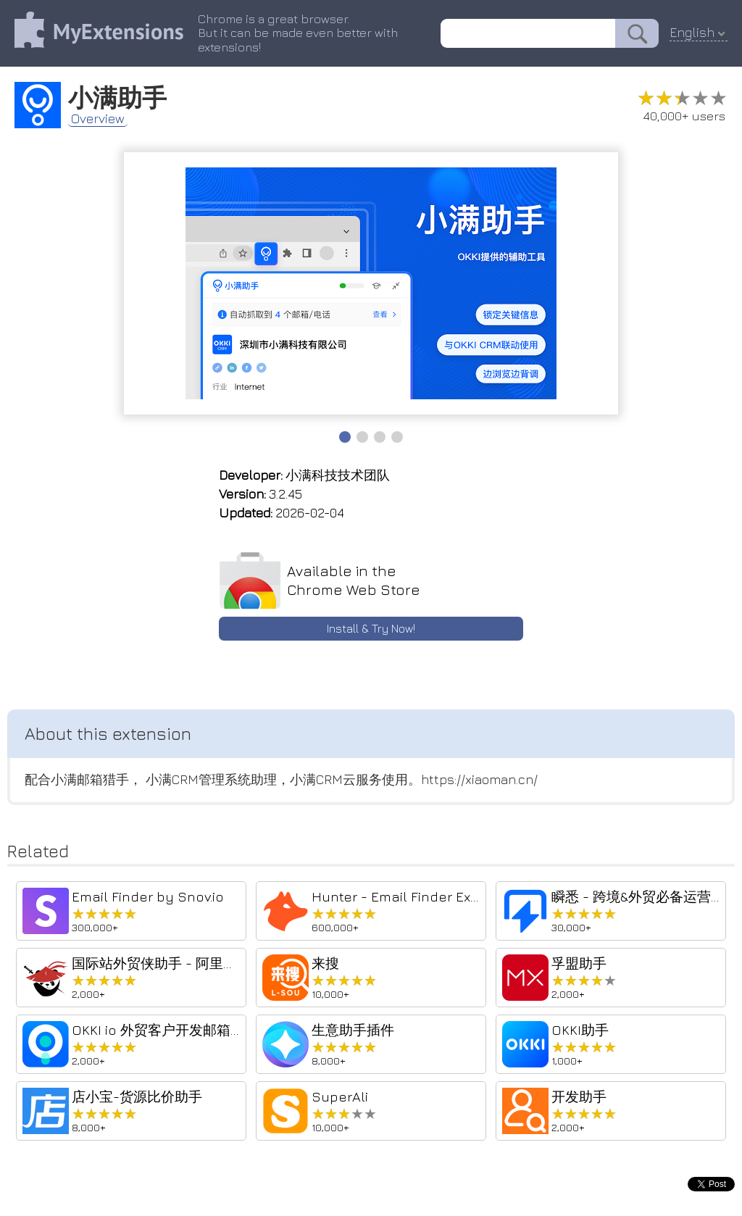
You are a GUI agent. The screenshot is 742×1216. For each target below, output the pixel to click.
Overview (98, 120)
